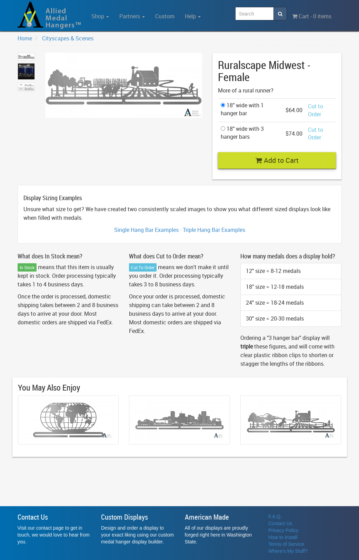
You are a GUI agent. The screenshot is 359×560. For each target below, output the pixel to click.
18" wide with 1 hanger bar (242, 109)
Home (25, 38)
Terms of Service (286, 544)
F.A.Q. (275, 516)
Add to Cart (277, 160)
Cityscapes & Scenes (67, 38)
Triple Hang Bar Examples (214, 230)
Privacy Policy (283, 530)
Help (193, 16)
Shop (100, 16)
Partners (132, 16)
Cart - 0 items (311, 16)
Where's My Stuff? (288, 551)
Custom (164, 16)
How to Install (282, 537)
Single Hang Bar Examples (146, 230)
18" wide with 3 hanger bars (242, 132)
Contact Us (280, 523)
